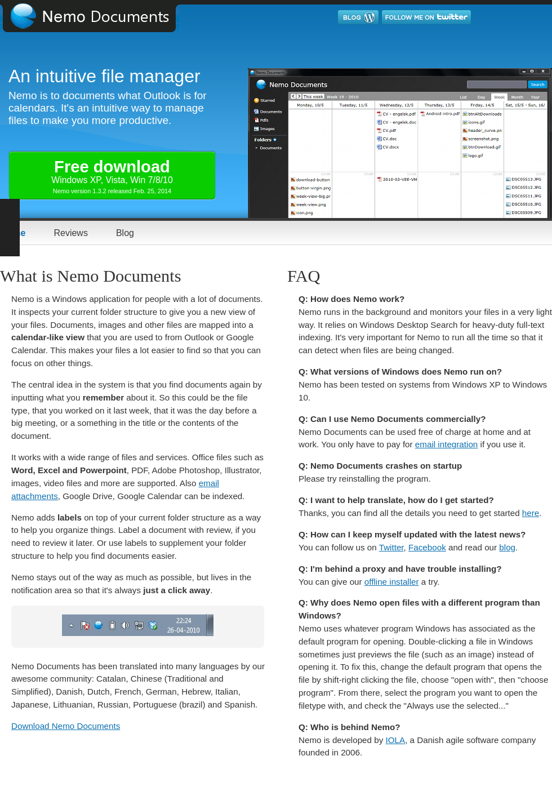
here (530, 513)
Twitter (391, 547)
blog (507, 547)
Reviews (70, 233)
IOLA (396, 740)
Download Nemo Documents (65, 726)
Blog (125, 233)
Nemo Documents (98, 16)
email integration (446, 444)
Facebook (427, 547)
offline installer (391, 581)
